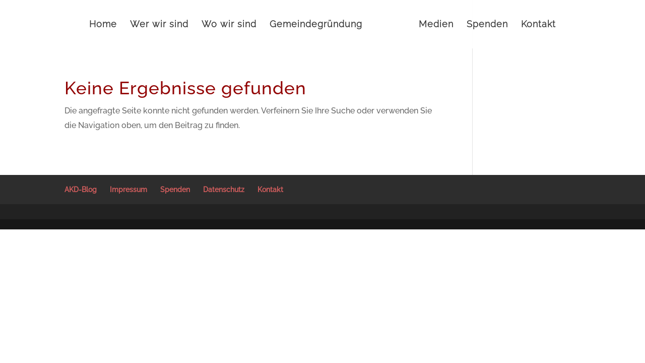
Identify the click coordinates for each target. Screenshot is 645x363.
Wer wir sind (159, 25)
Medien (436, 25)
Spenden (487, 25)
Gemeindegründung (316, 25)
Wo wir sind (229, 25)
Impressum (128, 190)
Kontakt (538, 25)
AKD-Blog (80, 190)
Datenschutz (223, 190)
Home (103, 25)
